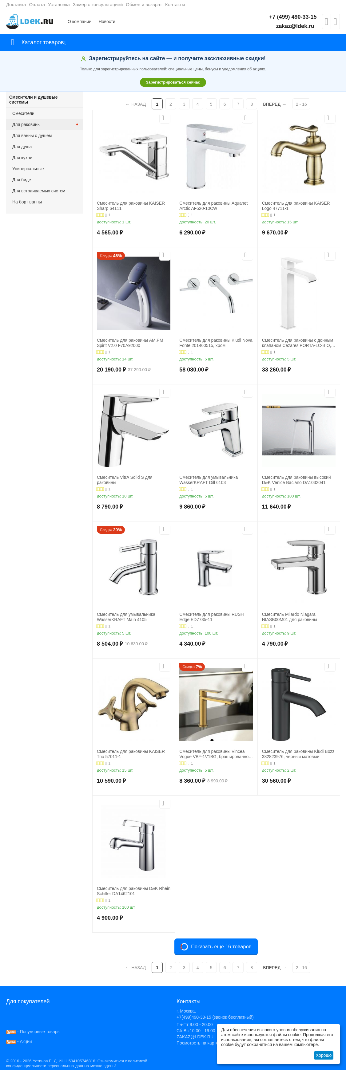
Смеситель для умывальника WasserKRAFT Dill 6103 (208, 480)
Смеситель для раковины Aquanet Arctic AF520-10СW (213, 206)
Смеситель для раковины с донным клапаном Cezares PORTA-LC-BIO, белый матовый (297, 343)
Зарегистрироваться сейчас (173, 82)
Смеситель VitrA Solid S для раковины (125, 480)
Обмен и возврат (144, 4)
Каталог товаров (43, 42)
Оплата (37, 4)
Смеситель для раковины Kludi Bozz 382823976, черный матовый (298, 754)
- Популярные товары (33, 1031)
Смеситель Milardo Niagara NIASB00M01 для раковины (289, 617)
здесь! (109, 1065)
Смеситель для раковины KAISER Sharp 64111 (131, 206)
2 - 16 (301, 104)
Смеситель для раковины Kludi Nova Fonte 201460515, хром (215, 343)
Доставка (16, 4)
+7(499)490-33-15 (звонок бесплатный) (215, 1017)
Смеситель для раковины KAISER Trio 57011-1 (131, 754)
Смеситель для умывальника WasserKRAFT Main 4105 (126, 617)
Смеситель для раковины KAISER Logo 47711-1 (296, 206)
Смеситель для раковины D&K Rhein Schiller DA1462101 (133, 891)
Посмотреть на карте (197, 1042)
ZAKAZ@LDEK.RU (195, 1036)
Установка (59, 4)
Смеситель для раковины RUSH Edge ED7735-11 (211, 617)
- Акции (19, 1041)
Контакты (175, 4)
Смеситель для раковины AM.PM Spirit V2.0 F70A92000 (130, 343)
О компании (79, 21)
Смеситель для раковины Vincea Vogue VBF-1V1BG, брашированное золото (215, 754)
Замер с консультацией (98, 4)
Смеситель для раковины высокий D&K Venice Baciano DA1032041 (296, 480)
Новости (107, 21)
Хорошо (324, 1055)
